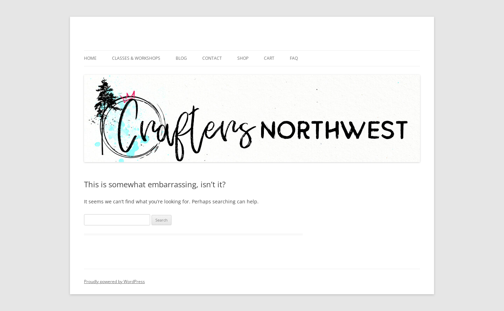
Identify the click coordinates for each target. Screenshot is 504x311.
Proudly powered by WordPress (114, 281)
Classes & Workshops (136, 58)
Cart (269, 58)
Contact (212, 58)
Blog (181, 58)
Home (90, 58)
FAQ (294, 58)
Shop (242, 58)
